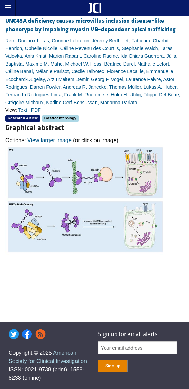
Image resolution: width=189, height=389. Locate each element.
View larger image (49, 140)
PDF (36, 110)
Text (22, 110)
